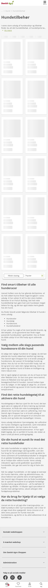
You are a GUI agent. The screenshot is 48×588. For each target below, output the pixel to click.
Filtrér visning (13, 276)
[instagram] (12, 577)
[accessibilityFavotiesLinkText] (18, 585)
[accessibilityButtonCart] (7, 585)
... (2, 11)
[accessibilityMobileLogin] (29, 585)
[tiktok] (19, 577)
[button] (24, 532)
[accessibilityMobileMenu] (45, 3)
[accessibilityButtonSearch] (41, 585)
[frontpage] (7, 3)
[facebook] (5, 577)
